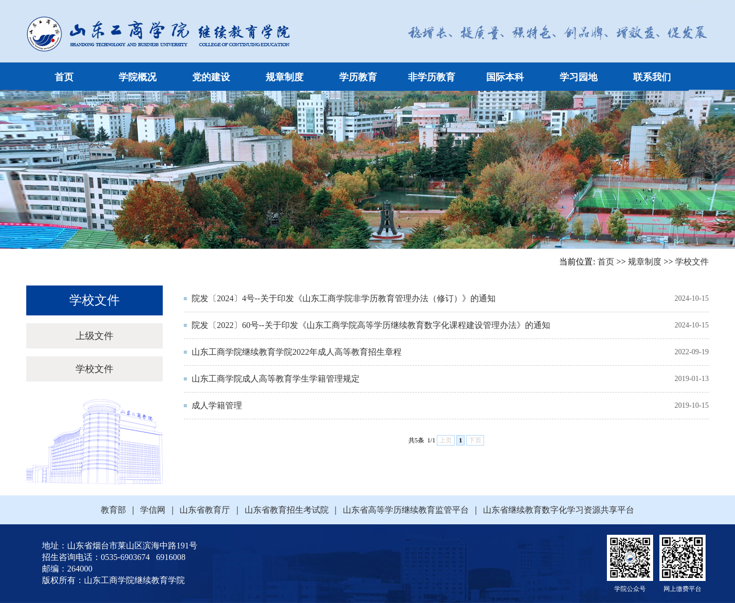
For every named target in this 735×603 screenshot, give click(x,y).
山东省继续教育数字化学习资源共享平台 (555, 509)
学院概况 (137, 77)
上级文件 (94, 336)
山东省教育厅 (204, 509)
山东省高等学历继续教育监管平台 (406, 509)
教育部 (116, 509)
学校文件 (692, 261)
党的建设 (211, 77)
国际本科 (505, 77)
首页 (64, 77)
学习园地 (578, 77)
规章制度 (284, 77)
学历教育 (358, 77)
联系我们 (652, 77)
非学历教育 (431, 77)
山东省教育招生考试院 (286, 509)
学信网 (153, 509)
